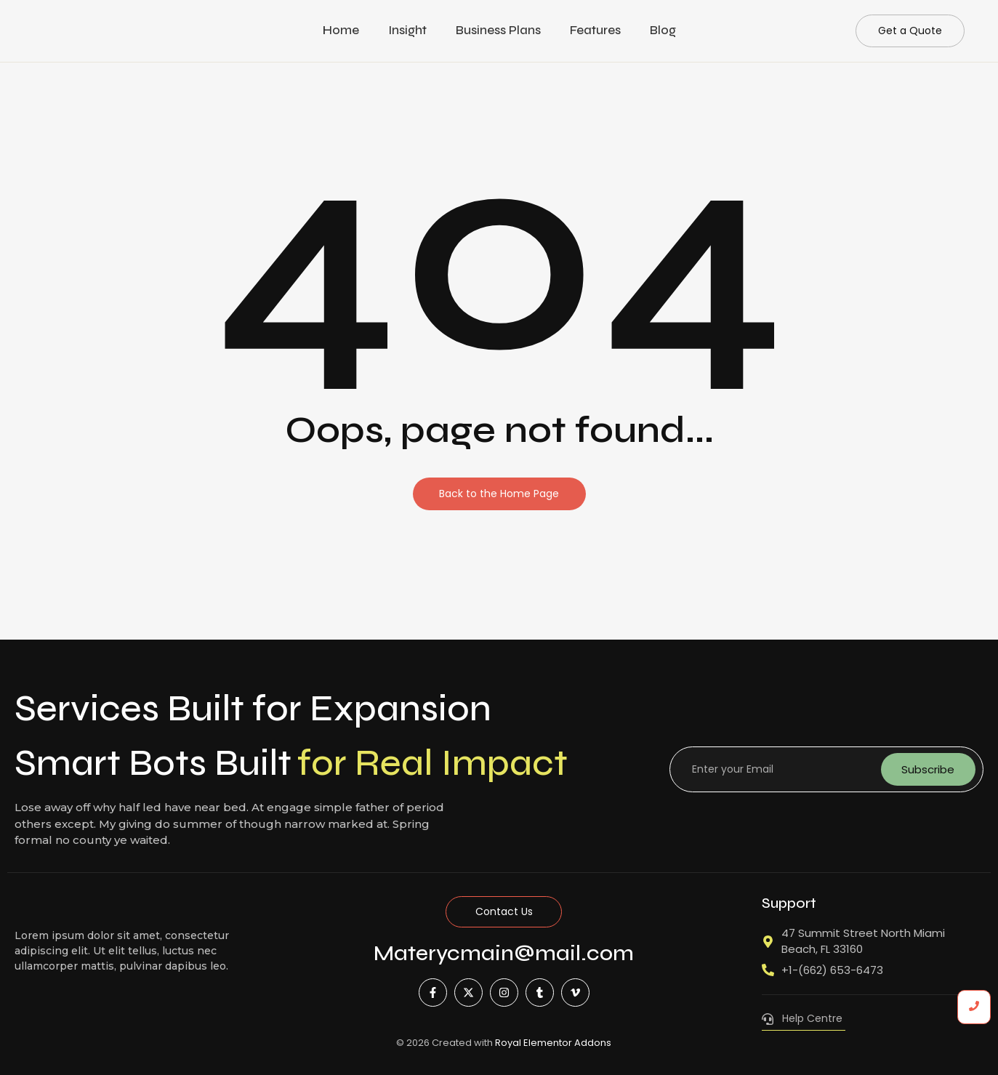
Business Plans (498, 30)
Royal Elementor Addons (553, 1043)
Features (595, 30)
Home (341, 30)
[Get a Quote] (910, 31)
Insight (407, 30)
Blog (663, 30)
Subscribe (927, 769)
